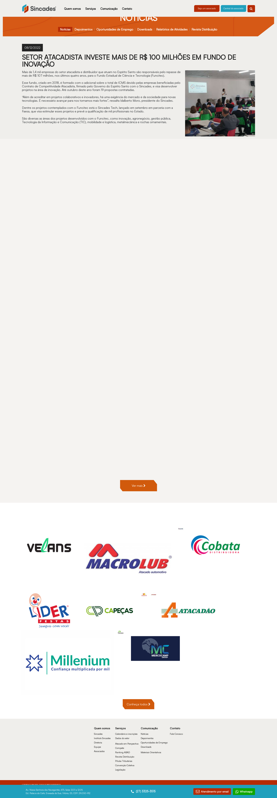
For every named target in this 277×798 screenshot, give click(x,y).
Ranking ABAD (122, 748)
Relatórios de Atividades (172, 29)
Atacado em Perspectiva (126, 739)
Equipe (97, 743)
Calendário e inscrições (126, 730)
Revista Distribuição (204, 29)
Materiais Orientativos (151, 748)
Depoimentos (83, 29)
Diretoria (98, 738)
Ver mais (138, 482)
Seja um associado (207, 8)
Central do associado (233, 8)
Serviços (90, 9)
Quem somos (72, 9)
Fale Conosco (176, 730)
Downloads (144, 29)
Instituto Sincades (102, 734)
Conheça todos (138, 700)
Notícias (65, 29)
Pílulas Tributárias (123, 757)
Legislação (120, 765)
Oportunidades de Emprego (114, 29)
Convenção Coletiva (124, 761)
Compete (119, 744)
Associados (99, 747)
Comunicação (108, 9)
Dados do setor (122, 734)
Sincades (98, 730)
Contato (127, 9)
